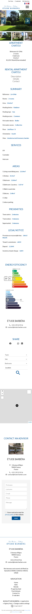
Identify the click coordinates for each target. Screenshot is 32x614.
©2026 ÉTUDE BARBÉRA (11, 601)
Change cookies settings (22, 603)
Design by (18, 606)
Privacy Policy (28, 610)
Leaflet (30, 422)
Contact (16, 81)
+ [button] (2, 391)
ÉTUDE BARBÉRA (16, 321)
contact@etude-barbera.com (17, 327)
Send (16, 518)
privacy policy (9, 515)
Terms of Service (15, 611)
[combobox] (16, 355)
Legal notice (25, 601)
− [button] (2, 394)
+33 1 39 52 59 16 (17, 325)
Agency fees (8, 603)
